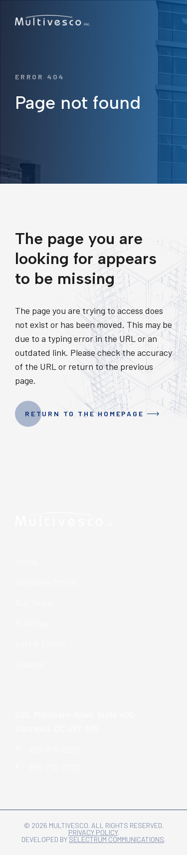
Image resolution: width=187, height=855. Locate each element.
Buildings (32, 622)
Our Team (33, 602)
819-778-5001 (55, 749)
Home (26, 561)
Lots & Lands (40, 643)
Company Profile (46, 581)
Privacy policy (93, 832)
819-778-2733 (54, 767)
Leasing (29, 663)
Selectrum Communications (116, 839)
